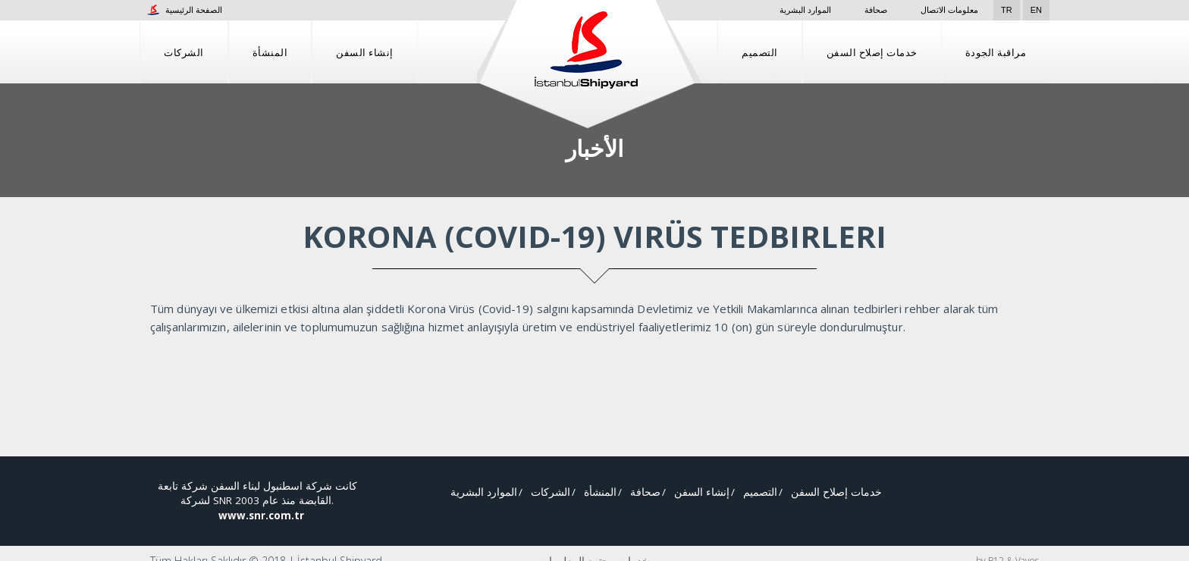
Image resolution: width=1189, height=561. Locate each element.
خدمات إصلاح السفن (872, 51)
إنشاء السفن (365, 51)
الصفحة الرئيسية (184, 10)
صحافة (866, 9)
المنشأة (270, 51)
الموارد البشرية (783, 9)
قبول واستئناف (1110, 538)
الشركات (184, 51)
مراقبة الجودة (996, 51)
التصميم (760, 51)
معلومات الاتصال (949, 9)
